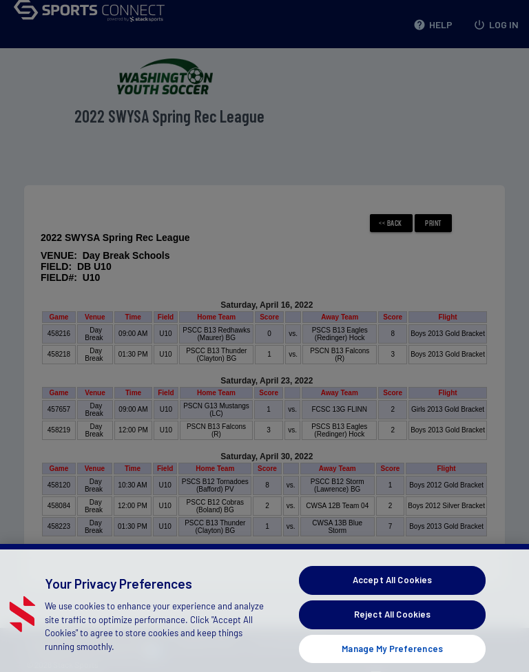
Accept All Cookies (392, 590)
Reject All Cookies (392, 624)
